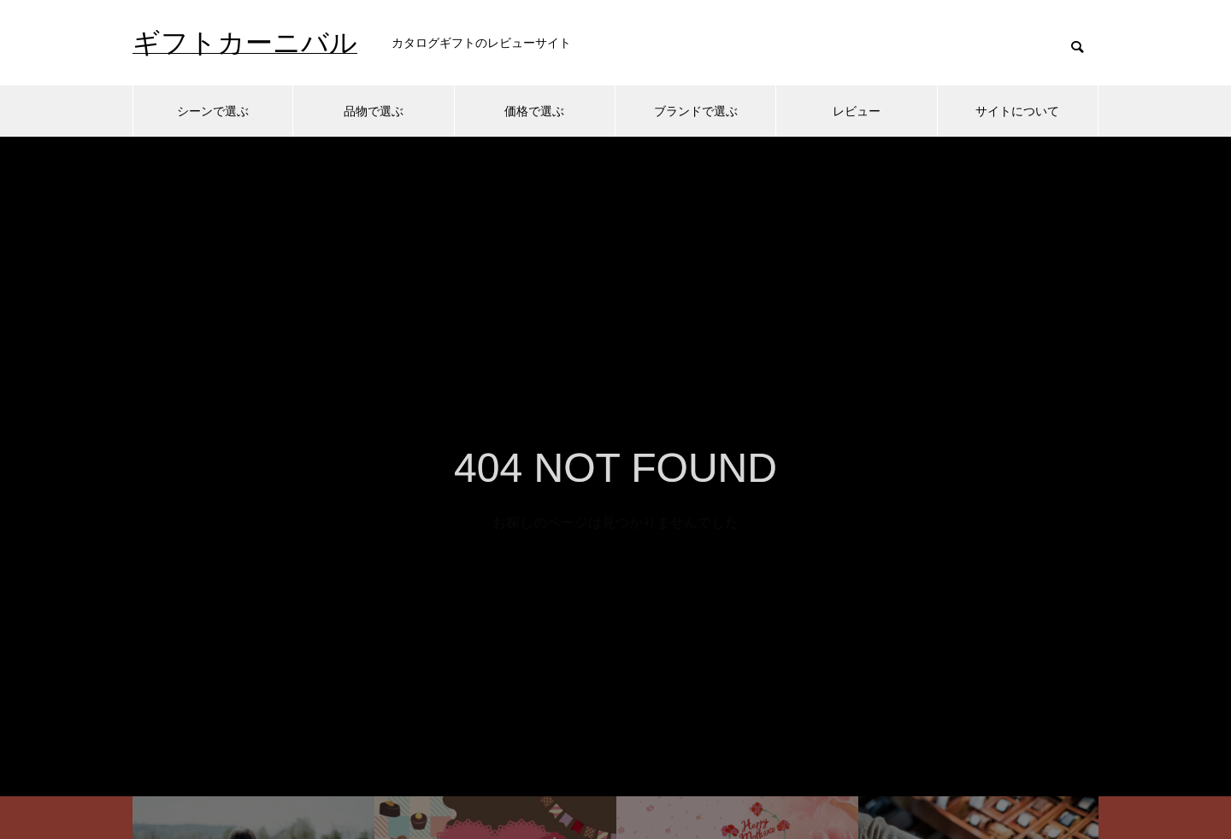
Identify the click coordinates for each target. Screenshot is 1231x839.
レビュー (857, 111)
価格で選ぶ (534, 111)
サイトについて (1017, 111)
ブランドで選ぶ (696, 111)
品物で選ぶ (373, 111)
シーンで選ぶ (213, 111)
